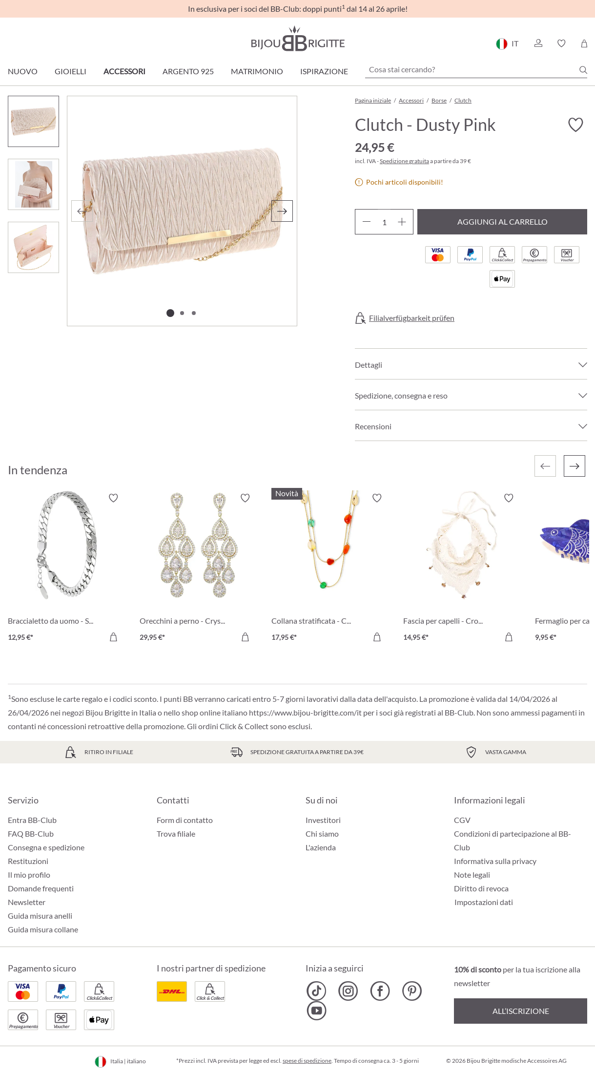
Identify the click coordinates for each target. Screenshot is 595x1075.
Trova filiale (176, 833)
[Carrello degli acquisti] (584, 43)
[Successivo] (282, 211)
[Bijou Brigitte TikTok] (317, 991)
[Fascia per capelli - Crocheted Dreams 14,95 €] (461, 569)
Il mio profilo (29, 874)
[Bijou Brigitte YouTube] (317, 1010)
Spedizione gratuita (404, 161)
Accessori (124, 71)
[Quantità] (384, 221)
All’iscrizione (520, 1010)
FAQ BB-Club (31, 833)
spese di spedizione (307, 1060)
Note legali (472, 874)
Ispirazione (324, 71)
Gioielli (70, 71)
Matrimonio (257, 71)
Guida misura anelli (40, 915)
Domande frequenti (41, 888)
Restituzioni (28, 860)
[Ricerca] (583, 70)
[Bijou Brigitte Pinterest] (412, 991)
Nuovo (23, 71)
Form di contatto (185, 819)
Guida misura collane (43, 929)
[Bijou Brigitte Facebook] (380, 991)
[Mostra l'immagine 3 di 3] (194, 313)
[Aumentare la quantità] (401, 221)
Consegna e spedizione (46, 847)
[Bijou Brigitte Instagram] (348, 991)
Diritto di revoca (481, 888)
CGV (462, 819)
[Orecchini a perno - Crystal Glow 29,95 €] (198, 569)
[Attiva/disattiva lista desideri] (575, 125)
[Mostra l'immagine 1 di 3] (170, 313)
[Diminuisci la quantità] (366, 221)
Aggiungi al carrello (502, 221)
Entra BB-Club (32, 819)
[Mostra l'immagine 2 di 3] (182, 313)
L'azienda (321, 847)
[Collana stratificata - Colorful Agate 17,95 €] (330, 569)
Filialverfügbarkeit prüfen (411, 318)
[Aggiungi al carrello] (113, 637)
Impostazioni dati (483, 902)
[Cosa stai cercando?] (476, 69)
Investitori (323, 819)
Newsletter (26, 901)
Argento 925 (188, 71)
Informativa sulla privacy (495, 860)
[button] (538, 43)
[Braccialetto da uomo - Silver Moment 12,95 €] (66, 569)
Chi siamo (322, 833)
